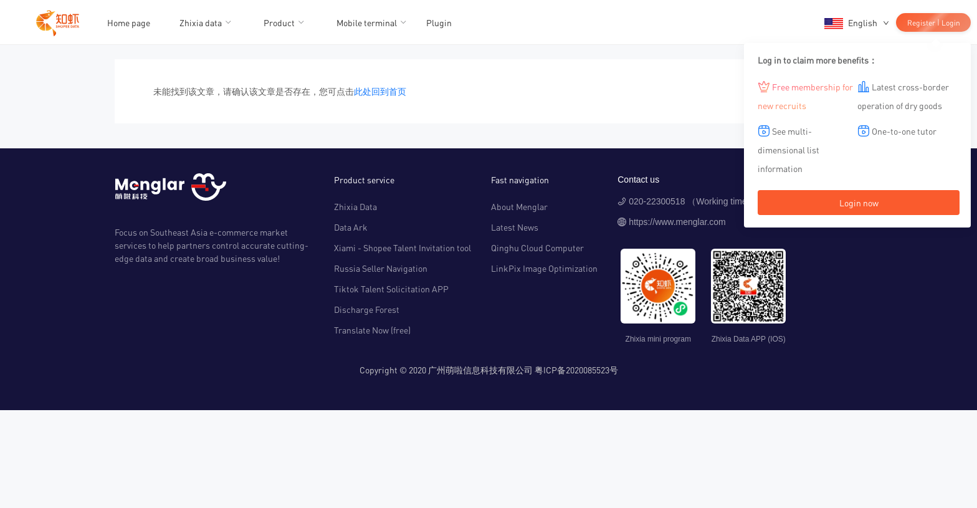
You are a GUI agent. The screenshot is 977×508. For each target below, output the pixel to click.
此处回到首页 (380, 91)
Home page (128, 22)
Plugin (439, 22)
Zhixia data (200, 22)
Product (279, 22)
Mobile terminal (366, 22)
